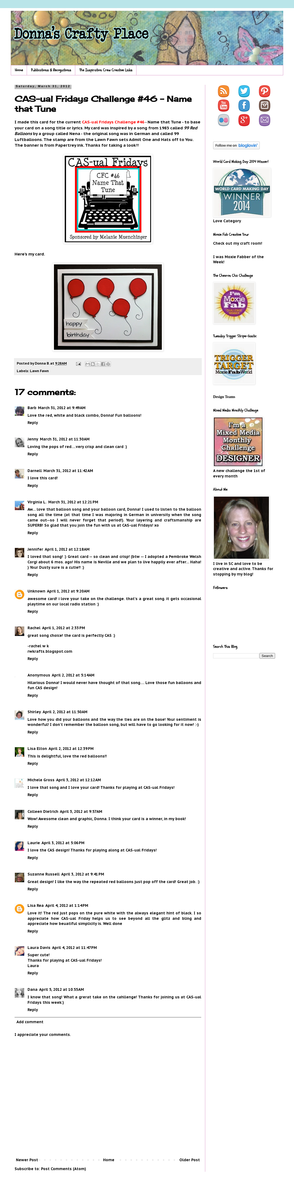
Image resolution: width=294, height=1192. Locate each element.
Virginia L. (37, 502)
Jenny (33, 439)
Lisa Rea (36, 905)
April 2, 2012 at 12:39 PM (71, 748)
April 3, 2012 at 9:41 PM (82, 874)
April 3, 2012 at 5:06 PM (63, 842)
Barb (32, 407)
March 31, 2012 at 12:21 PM (73, 502)
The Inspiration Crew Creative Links (105, 70)
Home (19, 70)
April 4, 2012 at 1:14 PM (66, 905)
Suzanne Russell (44, 874)
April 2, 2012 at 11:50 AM (65, 711)
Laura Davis (39, 947)
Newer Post (27, 1159)
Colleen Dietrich (43, 811)
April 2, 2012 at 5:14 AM (73, 675)
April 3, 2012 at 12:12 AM (78, 779)
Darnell (35, 470)
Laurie (34, 842)
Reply (33, 422)
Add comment (29, 1021)
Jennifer (35, 549)
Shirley (34, 711)
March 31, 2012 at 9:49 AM (62, 407)
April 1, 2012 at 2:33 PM (63, 627)
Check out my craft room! (237, 243)
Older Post (189, 1159)
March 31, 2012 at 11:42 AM (68, 470)
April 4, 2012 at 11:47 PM (74, 947)
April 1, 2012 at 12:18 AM (67, 549)
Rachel (34, 627)
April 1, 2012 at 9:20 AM (68, 591)
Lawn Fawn (39, 371)
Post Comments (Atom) (63, 1168)
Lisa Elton (37, 748)
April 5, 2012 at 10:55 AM (61, 989)
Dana (32, 989)
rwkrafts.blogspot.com (50, 651)
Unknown (36, 591)
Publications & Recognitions (51, 70)
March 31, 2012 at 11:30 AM (65, 439)
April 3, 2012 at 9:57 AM (81, 811)
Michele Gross (41, 779)
